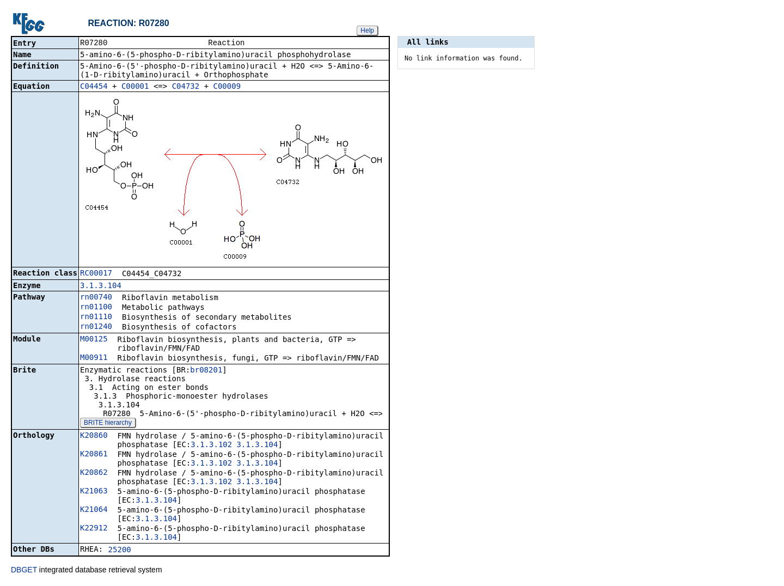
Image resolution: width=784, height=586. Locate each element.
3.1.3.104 (100, 286)
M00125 (94, 339)
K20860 (94, 436)
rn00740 (96, 298)
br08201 (206, 371)
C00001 (135, 87)
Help (367, 30)
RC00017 (96, 274)
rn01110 (96, 317)
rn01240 (96, 327)
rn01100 (96, 307)
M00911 (94, 358)
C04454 (94, 87)
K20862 (94, 473)
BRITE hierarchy (108, 424)
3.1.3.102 (211, 445)
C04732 (186, 87)
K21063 (94, 491)
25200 (119, 550)
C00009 (227, 87)
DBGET (24, 570)
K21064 (94, 510)
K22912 (94, 528)
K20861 (94, 454)
